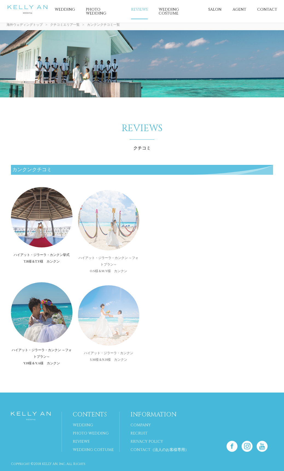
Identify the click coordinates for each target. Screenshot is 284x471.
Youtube (262, 446)
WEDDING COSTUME (169, 11)
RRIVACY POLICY (147, 441)
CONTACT (267, 9)
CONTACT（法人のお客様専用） (160, 449)
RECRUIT (139, 433)
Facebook (232, 446)
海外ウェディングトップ (25, 25)
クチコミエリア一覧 (65, 25)
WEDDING (65, 9)
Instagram (247, 446)
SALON (215, 9)
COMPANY (141, 425)
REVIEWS (139, 9)
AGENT (239, 9)
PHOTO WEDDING (96, 11)
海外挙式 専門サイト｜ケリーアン (27, 9)
